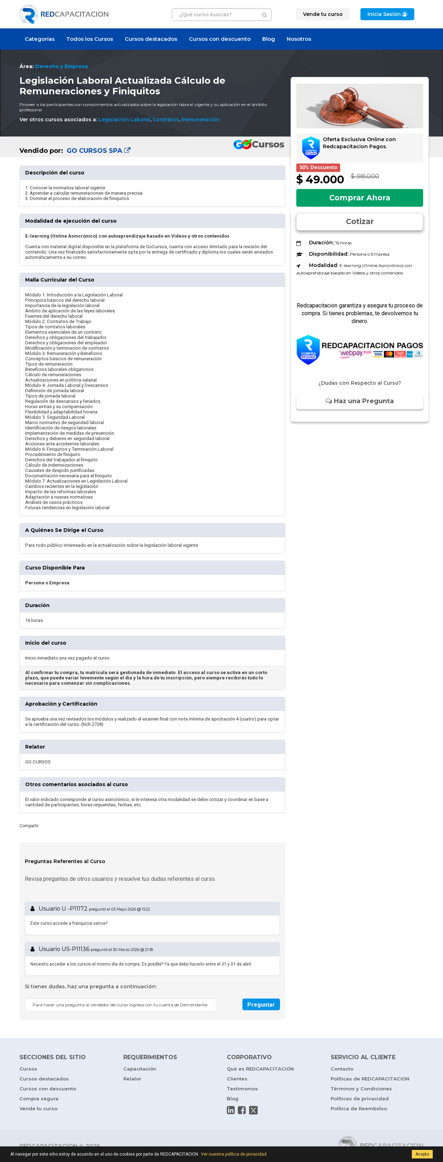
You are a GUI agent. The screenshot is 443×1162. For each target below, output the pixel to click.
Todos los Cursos (89, 38)
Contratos (166, 119)
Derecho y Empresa (61, 66)
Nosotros (299, 38)
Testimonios (242, 1088)
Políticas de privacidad (360, 1098)
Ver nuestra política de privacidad (234, 1154)
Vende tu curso (38, 1108)
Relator (132, 1079)
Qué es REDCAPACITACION (260, 1069)
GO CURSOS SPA (97, 151)
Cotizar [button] (360, 221)
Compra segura (38, 1098)
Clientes (237, 1079)
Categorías (40, 38)
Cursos (28, 1069)
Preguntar (261, 1004)
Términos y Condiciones (361, 1088)
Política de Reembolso (359, 1108)
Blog (268, 38)
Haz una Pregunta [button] (360, 401)
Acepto (422, 1154)
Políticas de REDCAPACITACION (370, 1079)
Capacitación (139, 1069)
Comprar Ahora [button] (359, 197)
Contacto (342, 1069)
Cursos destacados (151, 38)
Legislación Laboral (124, 119)
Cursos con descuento (220, 38)
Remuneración (200, 119)
